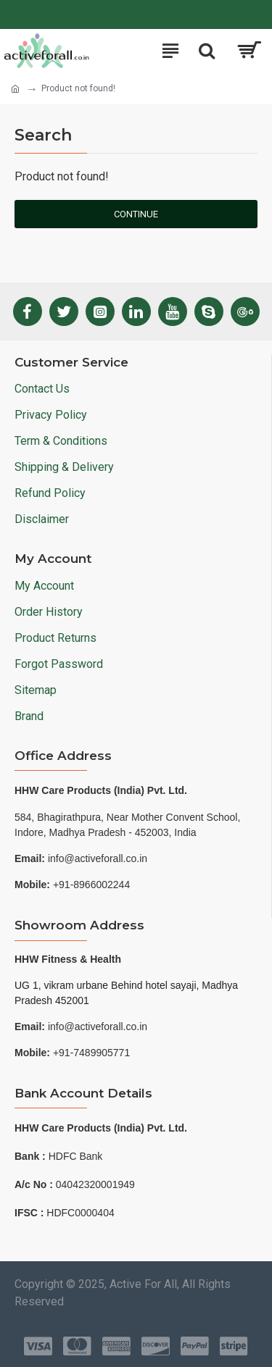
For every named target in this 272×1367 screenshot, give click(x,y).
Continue (136, 214)
